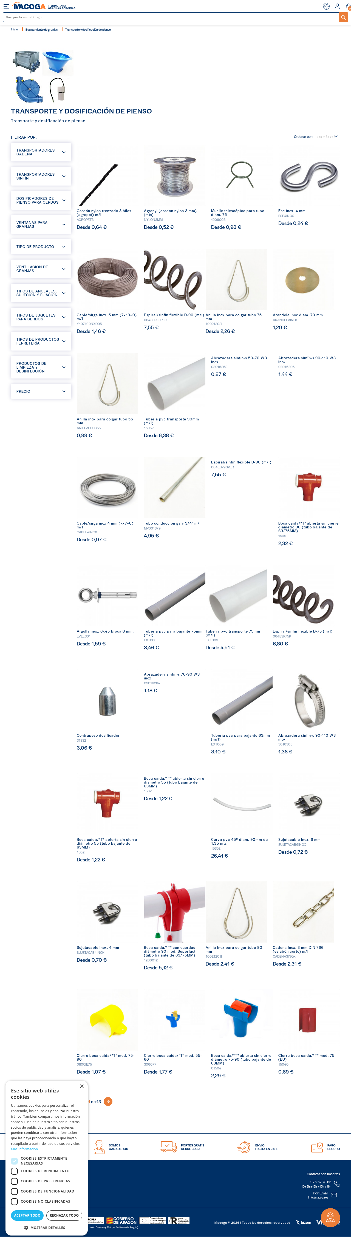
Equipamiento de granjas (42, 29)
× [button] (82, 1087)
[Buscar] (171, 17)
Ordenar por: (303, 136)
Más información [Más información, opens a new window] (24, 1149)
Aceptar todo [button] (27, 1215)
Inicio (14, 29)
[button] (46, 1227)
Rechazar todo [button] (64, 1215)
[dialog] (46, 1158)
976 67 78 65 (320, 1181)
